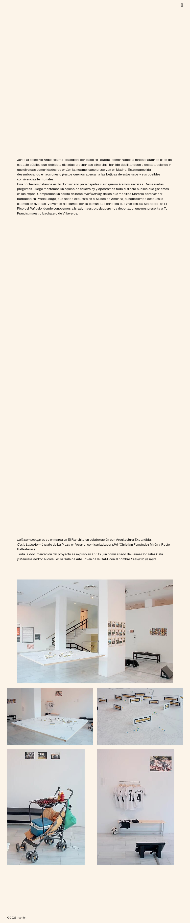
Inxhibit (21, 917)
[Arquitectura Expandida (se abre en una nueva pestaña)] (61, 160)
